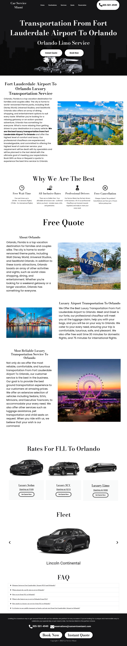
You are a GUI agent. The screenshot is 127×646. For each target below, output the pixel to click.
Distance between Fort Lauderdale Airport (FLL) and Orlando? (34, 586)
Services (63, 5)
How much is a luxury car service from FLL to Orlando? (31, 604)
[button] (9, 542)
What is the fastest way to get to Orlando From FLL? (30, 600)
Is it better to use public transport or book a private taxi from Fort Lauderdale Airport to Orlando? (46, 609)
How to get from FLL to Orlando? (23, 595)
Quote (72, 5)
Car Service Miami (18, 5)
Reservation (82, 5)
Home (42, 5)
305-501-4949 (110, 5)
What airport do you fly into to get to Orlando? (28, 590)
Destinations (52, 5)
